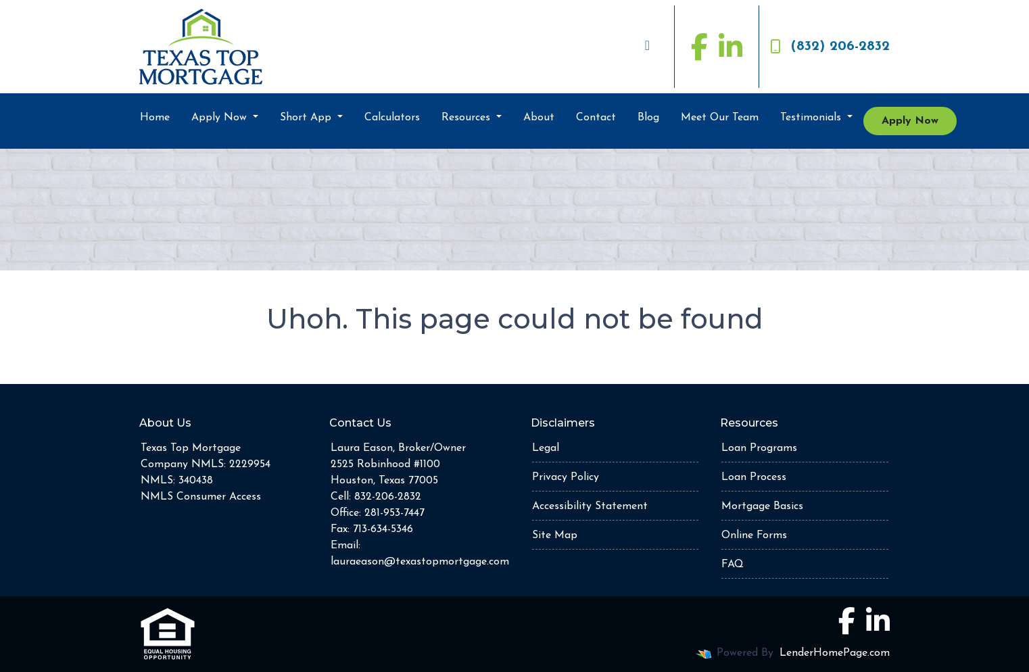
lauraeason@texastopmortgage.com (420, 561)
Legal (545, 448)
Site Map (554, 535)
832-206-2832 (387, 496)
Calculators (392, 117)
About (538, 117)
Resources (467, 117)
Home (155, 117)
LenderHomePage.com (835, 653)
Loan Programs (759, 448)
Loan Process (753, 477)
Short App (307, 117)
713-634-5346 (383, 529)
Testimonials (812, 117)
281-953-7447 (394, 513)
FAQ (732, 564)
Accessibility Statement (590, 506)
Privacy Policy (565, 477)
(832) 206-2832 (830, 46)
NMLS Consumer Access (201, 496)
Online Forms (754, 535)
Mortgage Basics (762, 506)
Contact (596, 117)
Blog (648, 117)
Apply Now (220, 117)
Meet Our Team (720, 117)
